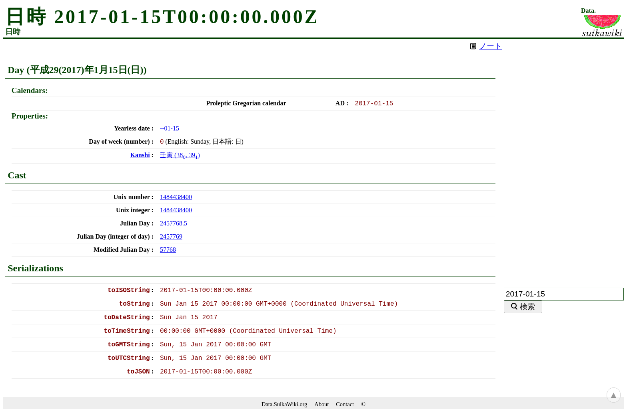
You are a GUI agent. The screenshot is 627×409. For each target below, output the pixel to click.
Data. (588, 11)
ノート (490, 46)
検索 (527, 306)
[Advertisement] (564, 158)
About (321, 404)
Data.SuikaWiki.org (284, 404)
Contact (345, 404)
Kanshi (140, 155)
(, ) (180, 155)
